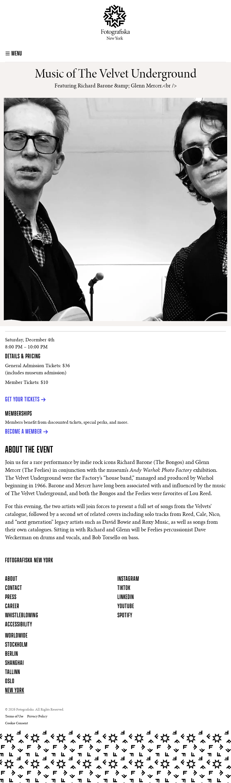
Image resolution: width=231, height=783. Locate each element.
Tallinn (12, 672)
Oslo (9, 681)
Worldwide (16, 635)
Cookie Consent (16, 723)
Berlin (11, 654)
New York (14, 690)
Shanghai (14, 663)
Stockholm (16, 645)
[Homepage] (115, 22)
